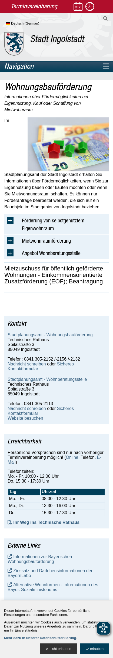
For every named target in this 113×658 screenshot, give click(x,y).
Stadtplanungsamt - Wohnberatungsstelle (47, 379)
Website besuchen (25, 418)
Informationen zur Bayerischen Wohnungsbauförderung (40, 559)
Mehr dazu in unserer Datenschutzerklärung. (40, 638)
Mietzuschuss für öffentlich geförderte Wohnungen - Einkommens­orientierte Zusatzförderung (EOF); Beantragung (53, 275)
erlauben (95, 649)
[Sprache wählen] (31, 23)
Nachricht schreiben (27, 364)
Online (72, 457)
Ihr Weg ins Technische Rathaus (46, 522)
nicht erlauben (58, 649)
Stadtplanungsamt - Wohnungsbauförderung (50, 335)
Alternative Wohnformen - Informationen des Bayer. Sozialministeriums (53, 587)
